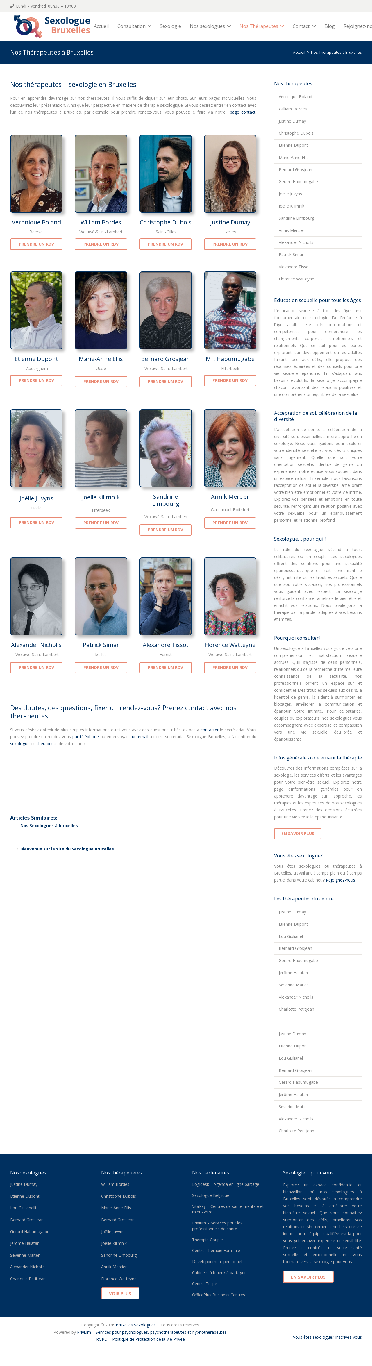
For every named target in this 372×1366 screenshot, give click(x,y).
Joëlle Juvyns (36, 498)
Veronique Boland (36, 222)
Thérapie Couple (207, 1239)
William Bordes (101, 222)
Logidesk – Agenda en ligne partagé (225, 1184)
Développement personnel (217, 1261)
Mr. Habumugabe (230, 359)
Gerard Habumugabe (298, 181)
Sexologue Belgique (210, 1195)
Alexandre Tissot (166, 645)
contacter (210, 729)
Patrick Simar (101, 645)
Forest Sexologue (71, 1346)
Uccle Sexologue (176, 1346)
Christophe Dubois (166, 222)
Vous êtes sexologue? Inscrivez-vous (327, 1337)
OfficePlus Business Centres (218, 1294)
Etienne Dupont (36, 359)
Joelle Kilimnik (101, 497)
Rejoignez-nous (340, 880)
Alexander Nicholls (36, 645)
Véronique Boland (295, 96)
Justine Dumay (230, 222)
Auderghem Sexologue (32, 1346)
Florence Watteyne (230, 645)
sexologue (20, 743)
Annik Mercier (230, 496)
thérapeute (47, 743)
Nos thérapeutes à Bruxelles (55, 764)
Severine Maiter (293, 985)
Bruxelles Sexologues (136, 1325)
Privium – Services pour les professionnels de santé (217, 1225)
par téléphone (85, 736)
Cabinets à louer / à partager (219, 1272)
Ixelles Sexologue (105, 1346)
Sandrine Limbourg (165, 500)
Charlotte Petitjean (296, 1009)
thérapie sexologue (37, 778)
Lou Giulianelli (292, 936)
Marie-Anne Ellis (101, 359)
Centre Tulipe (204, 1283)
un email (140, 736)
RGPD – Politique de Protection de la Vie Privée (140, 1339)
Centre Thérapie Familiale (216, 1250)
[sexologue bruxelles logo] (54, 26)
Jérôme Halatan (293, 972)
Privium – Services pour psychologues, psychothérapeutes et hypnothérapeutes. (152, 1332)
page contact (241, 112)
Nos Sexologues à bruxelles (49, 825)
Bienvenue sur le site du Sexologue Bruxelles (67, 849)
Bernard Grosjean (165, 359)
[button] (150, 26)
